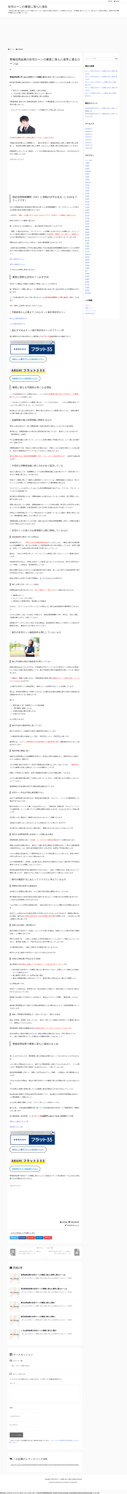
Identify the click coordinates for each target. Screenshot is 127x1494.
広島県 (87, 224)
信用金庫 (64, 1222)
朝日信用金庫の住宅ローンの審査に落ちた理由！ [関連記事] (38, 1316)
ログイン (88, 305)
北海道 (87, 177)
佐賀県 (87, 168)
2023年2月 (88, 128)
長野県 (87, 276)
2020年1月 (88, 142)
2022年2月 (88, 137)
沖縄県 (87, 243)
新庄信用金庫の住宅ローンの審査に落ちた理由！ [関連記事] (38, 1303)
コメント (12, 1383)
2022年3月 (88, 134)
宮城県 (87, 196)
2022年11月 (89, 131)
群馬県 (87, 265)
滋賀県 (87, 246)
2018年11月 (89, 145)
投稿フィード (89, 308)
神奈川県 (88, 254)
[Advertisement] (63, 31)
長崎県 (87, 273)
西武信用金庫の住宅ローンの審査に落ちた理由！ (100, 108)
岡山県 (87, 215)
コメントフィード (90, 311)
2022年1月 (88, 139)
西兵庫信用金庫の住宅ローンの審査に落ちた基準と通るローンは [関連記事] (44, 1289)
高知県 (87, 287)
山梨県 (87, 210)
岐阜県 (87, 213)
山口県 (87, 204)
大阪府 (87, 190)
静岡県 (87, 282)
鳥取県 (87, 290)
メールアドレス (15, 1416)
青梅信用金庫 (75, 1222)
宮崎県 (87, 199)
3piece (77, 1225)
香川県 (87, 285)
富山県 (87, 202)
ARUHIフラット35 (16, 1127)
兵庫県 (87, 174)
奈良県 (87, 193)
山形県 (87, 207)
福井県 (87, 257)
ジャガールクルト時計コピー (72, 1486)
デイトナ (82, 1486)
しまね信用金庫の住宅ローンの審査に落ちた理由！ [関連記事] (39, 1330)
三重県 (87, 163)
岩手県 (87, 218)
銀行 (86, 271)
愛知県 (87, 232)
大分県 (87, 188)
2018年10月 (89, 148)
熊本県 (87, 249)
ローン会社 (88, 160)
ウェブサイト (14, 1425)
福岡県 (87, 260)
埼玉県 (87, 185)
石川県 (87, 251)
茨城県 (87, 268)
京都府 (87, 166)
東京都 (87, 238)
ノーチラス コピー (59, 1486)
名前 (11, 1407)
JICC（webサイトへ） (18, 264)
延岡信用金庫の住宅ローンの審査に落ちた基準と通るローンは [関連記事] (43, 1275)
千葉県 (87, 179)
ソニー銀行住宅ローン (17, 323)
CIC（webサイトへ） (17, 259)
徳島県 (87, 226)
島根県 (87, 221)
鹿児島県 (88, 293)
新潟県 (87, 235)
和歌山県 (88, 182)
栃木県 (87, 240)
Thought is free (73, 1482)
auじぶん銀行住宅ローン (18, 318)
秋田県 (87, 262)
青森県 (87, 279)
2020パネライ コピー (48, 1486)
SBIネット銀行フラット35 (19, 1121)
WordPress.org (89, 313)
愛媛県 (87, 229)
